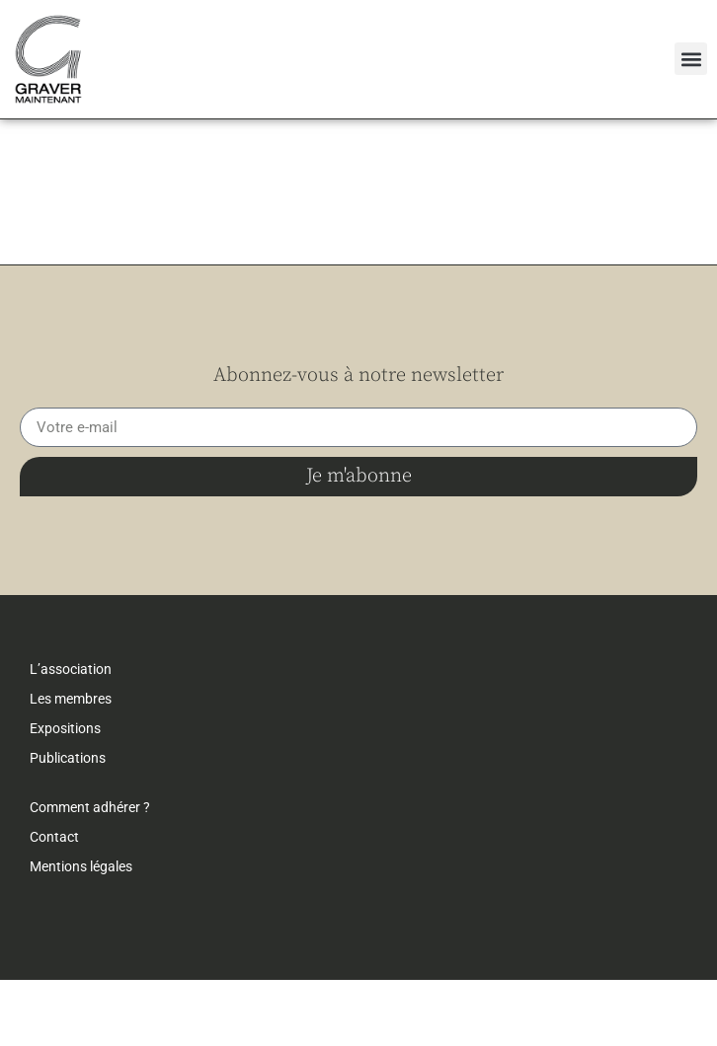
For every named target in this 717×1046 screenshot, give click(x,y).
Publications (68, 824)
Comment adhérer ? (90, 873)
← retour (55, 148)
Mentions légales (81, 932)
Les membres (71, 765)
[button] (691, 58)
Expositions (65, 794)
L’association (71, 735)
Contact (54, 903)
